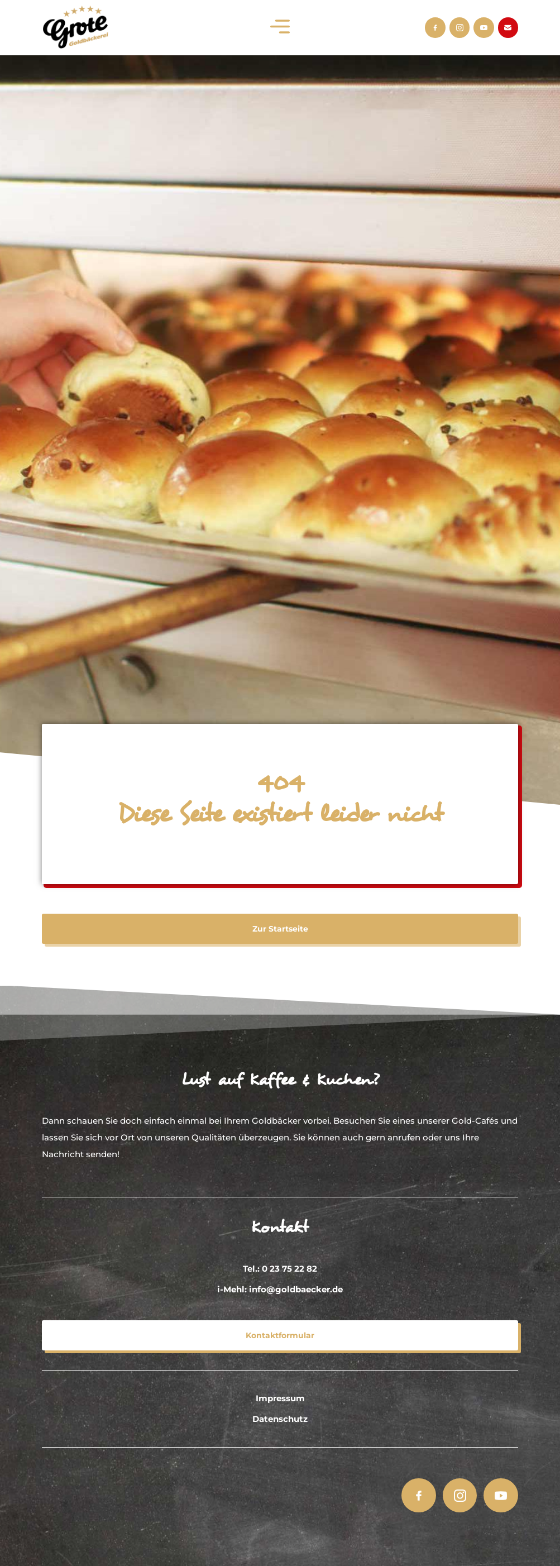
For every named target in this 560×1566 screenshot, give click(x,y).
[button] (280, 28)
